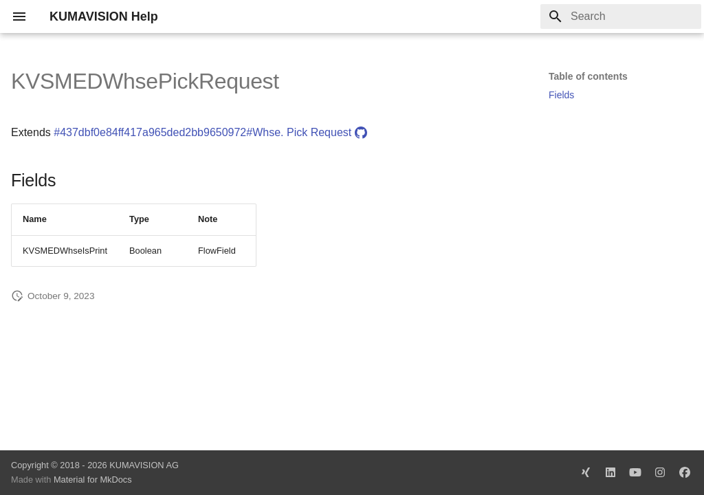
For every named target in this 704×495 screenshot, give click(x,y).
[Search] (620, 16)
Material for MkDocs (93, 479)
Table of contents (588, 76)
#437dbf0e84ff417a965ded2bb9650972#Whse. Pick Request (210, 132)
